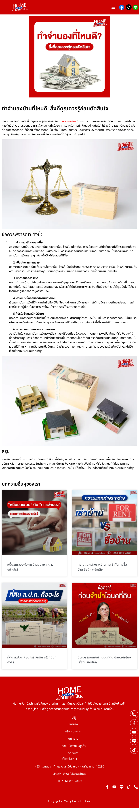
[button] (113, 7)
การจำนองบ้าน (67, 121)
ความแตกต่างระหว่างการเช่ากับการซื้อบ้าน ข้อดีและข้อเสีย (102, 567)
